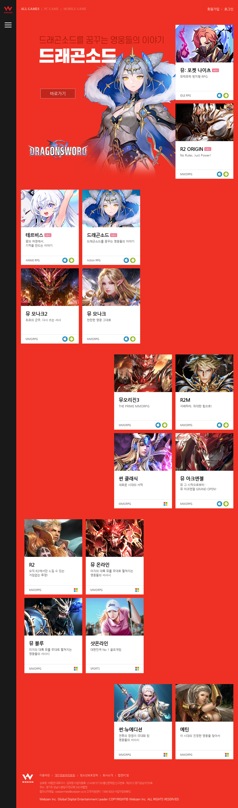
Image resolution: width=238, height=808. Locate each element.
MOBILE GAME (74, 9)
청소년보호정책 (89, 775)
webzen (8, 9)
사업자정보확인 (122, 791)
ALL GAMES (30, 9)
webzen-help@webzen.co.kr (70, 791)
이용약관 (45, 775)
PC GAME (51, 9)
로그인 (228, 9)
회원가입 (213, 9)
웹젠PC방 (123, 775)
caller (8, 25)
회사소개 (108, 775)
